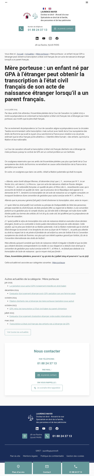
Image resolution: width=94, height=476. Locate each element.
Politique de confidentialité (52, 456)
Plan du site (15, 456)
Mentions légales (30, 456)
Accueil (20, 54)
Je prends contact (63, 28)
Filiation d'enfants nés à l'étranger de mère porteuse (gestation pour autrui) (41, 301)
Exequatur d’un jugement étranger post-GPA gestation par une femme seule (42, 293)
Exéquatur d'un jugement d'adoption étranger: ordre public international (40, 316)
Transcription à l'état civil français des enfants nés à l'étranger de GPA (39, 324)
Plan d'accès (18, 472)
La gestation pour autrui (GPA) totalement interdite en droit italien (37, 286)
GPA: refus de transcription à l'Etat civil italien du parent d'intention (38, 309)
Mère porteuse (42, 54)
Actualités (29, 54)
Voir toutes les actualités (17, 332)
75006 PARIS (47, 45)
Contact (47, 472)
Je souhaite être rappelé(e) (47, 388)
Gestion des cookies (75, 456)
